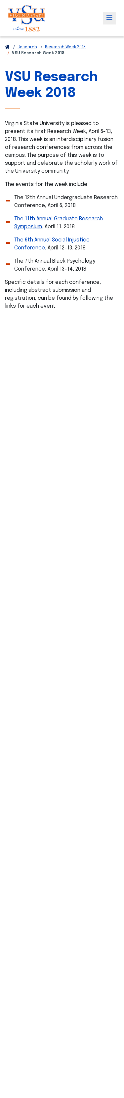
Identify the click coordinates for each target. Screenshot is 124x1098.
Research (27, 47)
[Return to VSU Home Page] (7, 47)
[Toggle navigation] (109, 18)
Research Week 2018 (65, 47)
